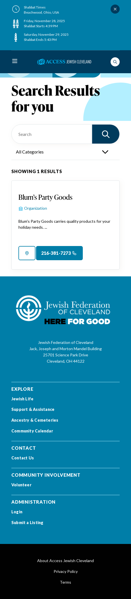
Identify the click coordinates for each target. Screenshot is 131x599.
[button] (106, 134)
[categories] (65, 151)
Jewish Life (22, 398)
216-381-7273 (56, 253)
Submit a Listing (27, 522)
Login (16, 511)
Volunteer (21, 484)
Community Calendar (32, 430)
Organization (35, 208)
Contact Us (22, 457)
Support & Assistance (32, 409)
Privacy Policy (66, 571)
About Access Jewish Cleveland (65, 560)
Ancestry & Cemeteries (34, 420)
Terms (65, 582)
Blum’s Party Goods (45, 197)
